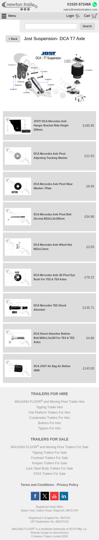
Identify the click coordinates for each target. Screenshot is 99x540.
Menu (12, 16)
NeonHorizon (60, 532)
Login (70, 16)
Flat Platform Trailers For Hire (49, 412)
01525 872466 (79, 4)
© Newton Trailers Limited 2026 (49, 536)
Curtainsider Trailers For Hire (49, 418)
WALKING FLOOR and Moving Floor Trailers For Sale (49, 447)
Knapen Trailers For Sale (49, 463)
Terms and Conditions (37, 485)
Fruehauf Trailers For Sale (49, 458)
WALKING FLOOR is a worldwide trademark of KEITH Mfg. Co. (49, 529)
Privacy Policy (67, 485)
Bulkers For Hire (49, 423)
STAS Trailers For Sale (50, 474)
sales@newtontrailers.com (80, 9)
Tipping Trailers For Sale (49, 452)
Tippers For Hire (49, 428)
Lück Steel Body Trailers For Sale (49, 468)
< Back (12, 38)
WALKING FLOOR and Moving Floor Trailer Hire (49, 402)
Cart (87, 16)
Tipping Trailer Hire (49, 407)
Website (39, 532)
